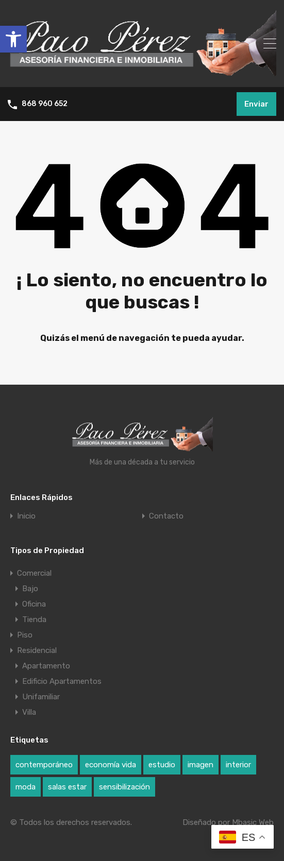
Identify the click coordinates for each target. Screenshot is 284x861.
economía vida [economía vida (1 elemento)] (110, 764)
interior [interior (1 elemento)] (238, 764)
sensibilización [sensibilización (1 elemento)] (124, 786)
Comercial (34, 573)
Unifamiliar (41, 696)
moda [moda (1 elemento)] (25, 786)
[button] (13, 39)
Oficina (34, 604)
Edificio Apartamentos (62, 681)
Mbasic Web (253, 822)
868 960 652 (45, 104)
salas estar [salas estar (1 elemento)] (67, 786)
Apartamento (46, 665)
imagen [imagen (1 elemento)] (200, 764)
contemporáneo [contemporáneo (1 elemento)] (44, 764)
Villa (29, 712)
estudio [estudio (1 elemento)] (161, 764)
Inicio (26, 516)
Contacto (166, 516)
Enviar (256, 104)
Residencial (37, 650)
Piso (24, 635)
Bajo (30, 588)
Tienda (34, 619)
